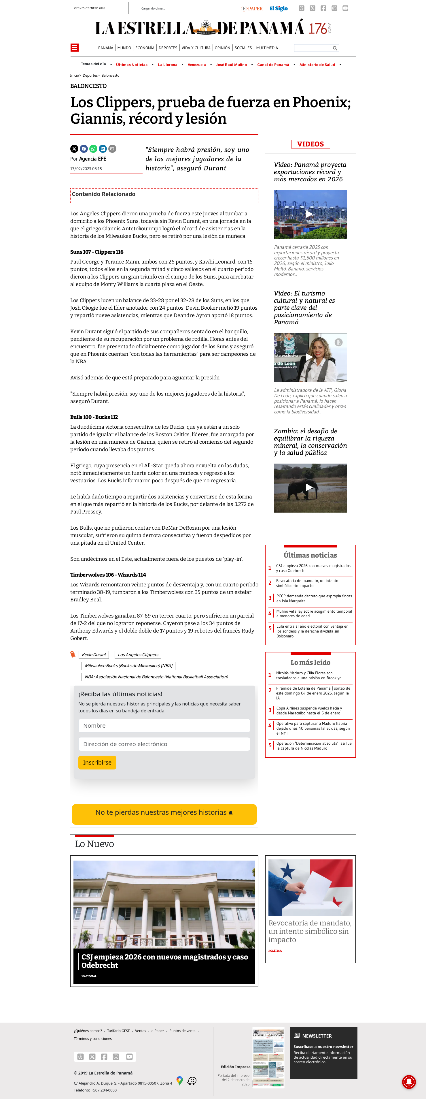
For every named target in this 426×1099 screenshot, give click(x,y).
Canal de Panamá (273, 65)
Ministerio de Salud (317, 65)
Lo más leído (311, 662)
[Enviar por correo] (112, 148)
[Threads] (301, 8)
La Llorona (167, 65)
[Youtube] (345, 8)
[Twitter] (74, 148)
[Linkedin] (103, 148)
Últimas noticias (310, 555)
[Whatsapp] (93, 148)
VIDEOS (310, 144)
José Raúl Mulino (231, 65)
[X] (312, 8)
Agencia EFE (92, 159)
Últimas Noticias (131, 65)
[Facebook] (323, 8)
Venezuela (197, 65)
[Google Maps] (179, 1080)
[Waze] (191, 1080)
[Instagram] (334, 8)
